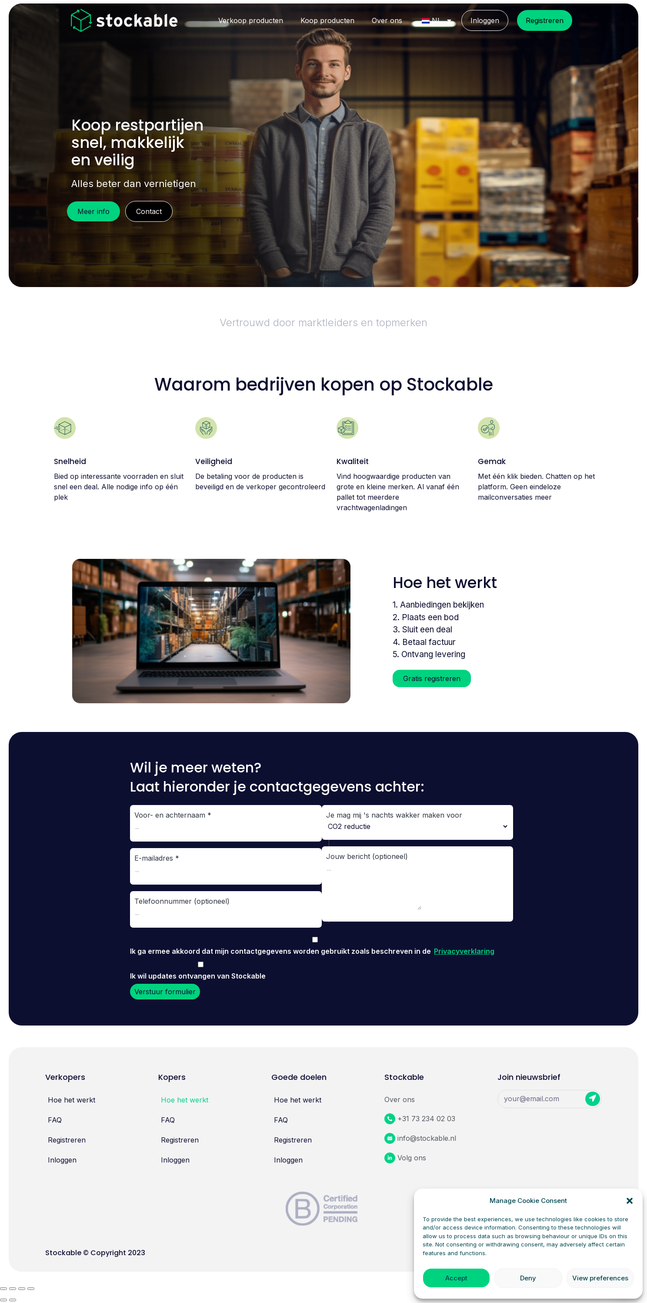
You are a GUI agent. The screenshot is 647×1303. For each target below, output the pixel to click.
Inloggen (484, 20)
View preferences (600, 1278)
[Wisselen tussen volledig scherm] (21, 1288)
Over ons (387, 20)
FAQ (55, 1120)
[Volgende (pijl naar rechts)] (12, 1300)
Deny (528, 1278)
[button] (629, 1200)
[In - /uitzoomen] (30, 1288)
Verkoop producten (250, 20)
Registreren (545, 20)
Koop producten (327, 20)
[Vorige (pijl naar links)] (3, 1300)
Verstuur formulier (165, 991)
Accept (456, 1278)
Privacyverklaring (464, 951)
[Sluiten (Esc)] (3, 1288)
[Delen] (12, 1288)
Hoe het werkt (71, 1100)
